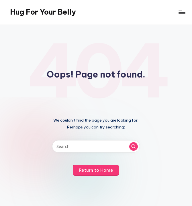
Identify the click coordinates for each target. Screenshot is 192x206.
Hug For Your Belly (43, 12)
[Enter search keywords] (96, 146)
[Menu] (182, 12)
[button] (133, 146)
